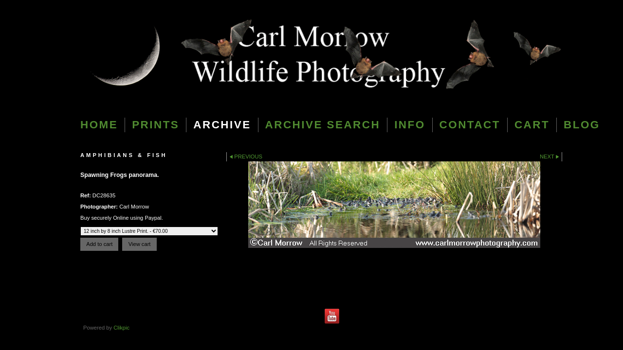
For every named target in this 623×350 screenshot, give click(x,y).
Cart (532, 125)
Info (409, 125)
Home (99, 125)
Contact (470, 125)
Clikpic (121, 328)
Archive (222, 125)
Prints (155, 125)
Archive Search (323, 125)
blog (582, 125)
